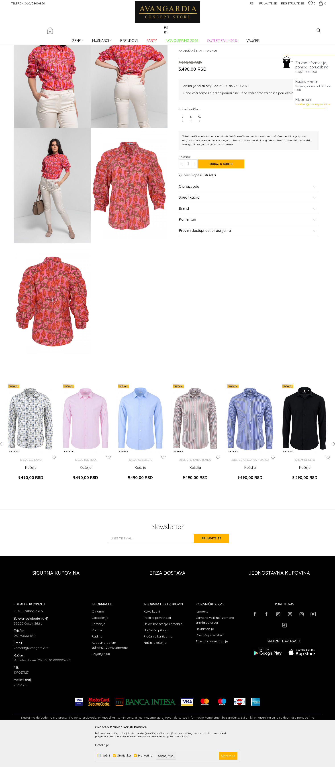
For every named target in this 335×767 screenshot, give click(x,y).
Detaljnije (102, 745)
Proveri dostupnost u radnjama (248, 265)
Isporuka (202, 647)
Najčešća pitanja (156, 666)
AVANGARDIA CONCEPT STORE (33, 39)
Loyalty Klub (101, 689)
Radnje (97, 672)
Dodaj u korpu (225, 198)
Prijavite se (216, 574)
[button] (318, 30)
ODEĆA (74, 39)
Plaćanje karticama (158, 672)
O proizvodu (248, 220)
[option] (30, 473)
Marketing (145, 755)
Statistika (124, 755)
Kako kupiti (152, 647)
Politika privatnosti (157, 653)
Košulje (86, 39)
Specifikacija (248, 232)
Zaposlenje (100, 653)
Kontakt (97, 666)
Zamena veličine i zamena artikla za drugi (215, 655)
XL (199, 153)
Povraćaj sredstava (210, 670)
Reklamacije (205, 664)
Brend (248, 243)
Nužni (106, 755)
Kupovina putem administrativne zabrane (110, 680)
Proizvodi (60, 39)
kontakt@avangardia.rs (312, 104)
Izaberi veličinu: (189, 143)
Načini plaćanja (155, 678)
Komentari (248, 254)
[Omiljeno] (311, 4)
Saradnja (98, 659)
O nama (98, 647)
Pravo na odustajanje (212, 677)
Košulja (31, 507)
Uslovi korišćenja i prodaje (163, 659)
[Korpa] (322, 3)
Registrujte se (292, 3)
